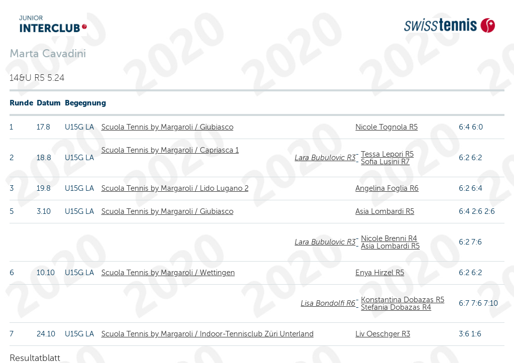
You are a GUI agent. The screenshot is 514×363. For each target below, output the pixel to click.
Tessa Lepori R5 (387, 154)
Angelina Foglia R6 (387, 188)
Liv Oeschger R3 (382, 334)
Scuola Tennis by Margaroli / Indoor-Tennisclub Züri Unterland (207, 334)
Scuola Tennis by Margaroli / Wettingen (168, 273)
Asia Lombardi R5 (384, 211)
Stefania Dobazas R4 (396, 307)
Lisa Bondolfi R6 (328, 303)
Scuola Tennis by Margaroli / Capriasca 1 (170, 150)
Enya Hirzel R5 (379, 273)
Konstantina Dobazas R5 (402, 300)
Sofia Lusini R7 (385, 162)
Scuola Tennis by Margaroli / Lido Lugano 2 (174, 188)
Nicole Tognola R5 (386, 127)
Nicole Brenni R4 (389, 238)
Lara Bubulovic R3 (325, 158)
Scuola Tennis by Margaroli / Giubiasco (167, 127)
